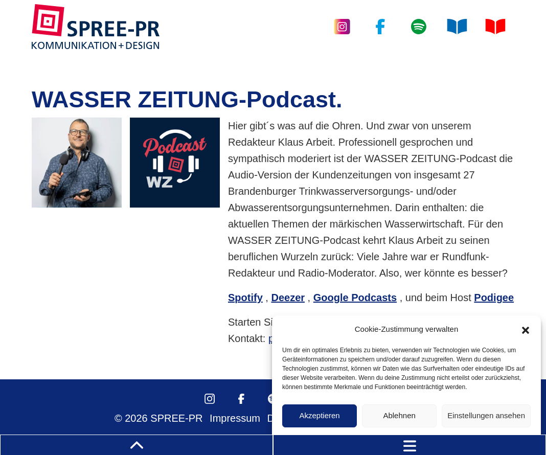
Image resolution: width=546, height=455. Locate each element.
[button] (525, 329)
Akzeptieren (319, 415)
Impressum (235, 418)
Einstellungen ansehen (486, 415)
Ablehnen (399, 415)
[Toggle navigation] (409, 445)
